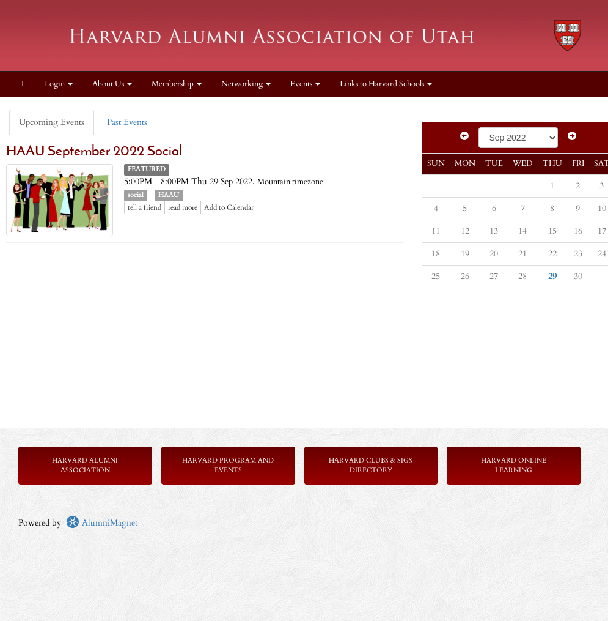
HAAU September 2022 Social (94, 152)
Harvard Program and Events (228, 465)
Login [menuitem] (59, 84)
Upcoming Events (51, 122)
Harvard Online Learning (513, 465)
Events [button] (305, 84)
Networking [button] (246, 84)
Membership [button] (177, 84)
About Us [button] (112, 84)
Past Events (127, 122)
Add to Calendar (229, 207)
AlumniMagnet (101, 523)
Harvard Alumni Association (85, 465)
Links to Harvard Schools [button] (386, 84)
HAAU (168, 195)
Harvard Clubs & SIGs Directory (370, 465)
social (136, 195)
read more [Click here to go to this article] (182, 207)
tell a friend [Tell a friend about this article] (144, 207)
